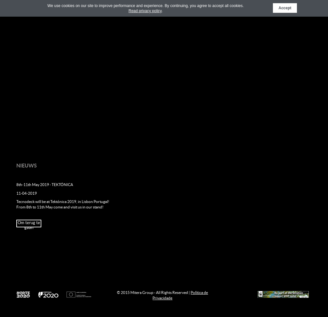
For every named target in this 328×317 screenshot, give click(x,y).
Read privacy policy (144, 11)
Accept (284, 8)
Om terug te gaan (29, 223)
